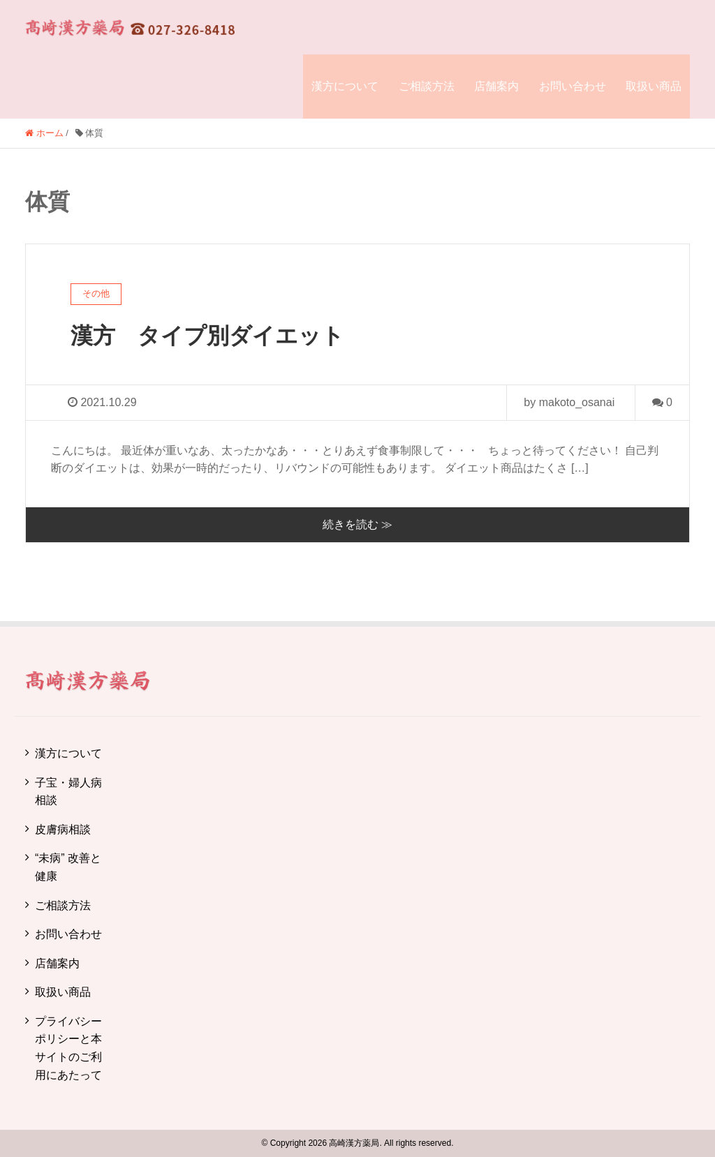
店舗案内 (496, 86)
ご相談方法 (427, 86)
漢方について (344, 86)
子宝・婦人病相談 (68, 792)
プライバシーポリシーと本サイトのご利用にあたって (68, 1048)
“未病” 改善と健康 (68, 867)
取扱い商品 (653, 86)
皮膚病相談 (63, 829)
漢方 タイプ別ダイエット (207, 335)
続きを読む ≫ (357, 524)
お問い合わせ (572, 86)
